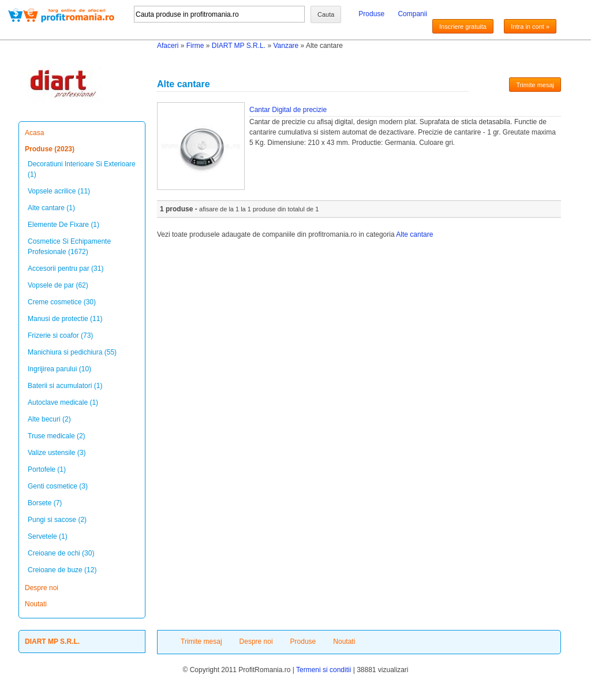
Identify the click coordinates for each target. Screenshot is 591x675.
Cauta (325, 14)
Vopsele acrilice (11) (59, 191)
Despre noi (41, 588)
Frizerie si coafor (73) (60, 335)
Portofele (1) (47, 469)
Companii (412, 14)
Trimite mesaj (535, 84)
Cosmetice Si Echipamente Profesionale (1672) (69, 246)
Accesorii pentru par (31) (65, 268)
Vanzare (285, 46)
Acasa (34, 133)
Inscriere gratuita (463, 26)
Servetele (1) (48, 536)
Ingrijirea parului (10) (59, 369)
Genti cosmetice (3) (58, 486)
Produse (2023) (49, 149)
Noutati (36, 604)
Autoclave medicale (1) (63, 402)
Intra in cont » (530, 26)
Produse (371, 14)
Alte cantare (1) (51, 208)
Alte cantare (414, 234)
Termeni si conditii (323, 670)
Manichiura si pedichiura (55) (72, 352)
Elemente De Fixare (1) (63, 225)
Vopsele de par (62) (58, 285)
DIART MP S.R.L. (238, 46)
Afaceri (167, 46)
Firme (195, 46)
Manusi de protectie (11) (65, 319)
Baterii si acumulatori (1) (65, 386)
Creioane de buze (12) (62, 570)
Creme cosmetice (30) (62, 302)
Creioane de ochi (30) (61, 553)
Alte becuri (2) (49, 419)
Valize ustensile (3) (57, 453)
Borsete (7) (45, 503)
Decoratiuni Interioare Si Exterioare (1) (82, 169)
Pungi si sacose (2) (57, 520)
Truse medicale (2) (56, 436)
